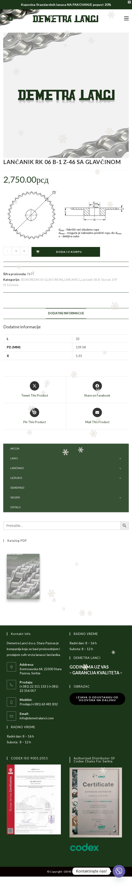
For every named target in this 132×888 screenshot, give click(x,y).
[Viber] (119, 871)
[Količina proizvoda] (16, 251)
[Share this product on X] (34, 389)
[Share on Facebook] (97, 389)
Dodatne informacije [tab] (66, 313)
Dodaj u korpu (69, 252)
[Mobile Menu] (126, 18)
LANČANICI (72, 279)
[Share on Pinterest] (34, 416)
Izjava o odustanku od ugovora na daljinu (97, 699)
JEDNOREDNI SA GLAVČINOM (42, 279)
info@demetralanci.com (37, 719)
